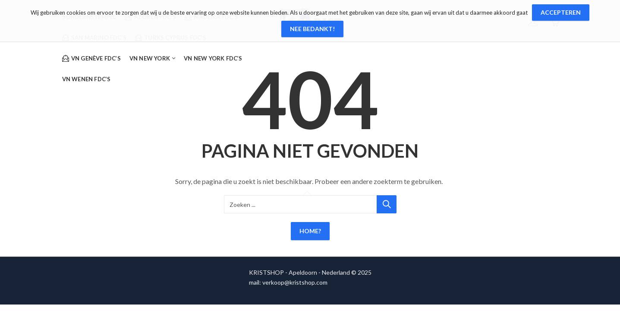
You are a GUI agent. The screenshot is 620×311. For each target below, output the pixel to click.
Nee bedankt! (312, 28)
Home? (310, 231)
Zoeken (387, 204)
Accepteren (561, 12)
